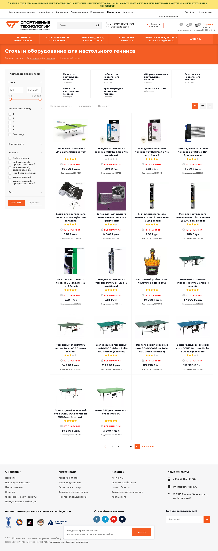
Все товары (148, 446)
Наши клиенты (14, 487)
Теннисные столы (155, 88)
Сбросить (34, 202)
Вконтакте (96, 519)
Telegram (105, 519)
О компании (62, 12)
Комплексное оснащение (22, 12)
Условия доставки (69, 482)
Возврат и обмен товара (73, 492)
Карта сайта (119, 496)
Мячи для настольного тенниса (71, 77)
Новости (10, 477)
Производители (79, 12)
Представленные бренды (21, 501)
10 (124, 446)
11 (131, 446)
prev (105, 446)
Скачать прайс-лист (124, 482)
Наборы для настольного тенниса (111, 77)
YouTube (113, 519)
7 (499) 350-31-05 (121, 23)
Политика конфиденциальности (69, 542)
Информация (97, 12)
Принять (141, 532)
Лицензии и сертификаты (21, 496)
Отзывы (10, 492)
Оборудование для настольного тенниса (156, 77)
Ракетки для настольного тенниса (192, 77)
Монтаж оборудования (72, 496)
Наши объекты (45, 12)
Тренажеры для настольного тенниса (113, 91)
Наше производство (17, 482)
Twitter (122, 519)
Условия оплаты (68, 477)
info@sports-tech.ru (119, 27)
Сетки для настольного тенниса (71, 91)
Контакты (128, 12)
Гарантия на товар (69, 487)
